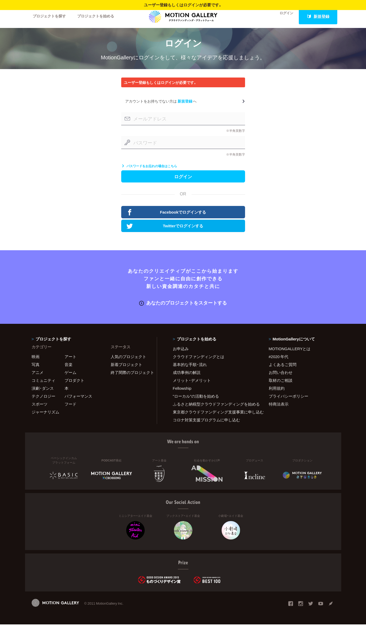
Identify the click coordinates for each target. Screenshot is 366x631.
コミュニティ (43, 387)
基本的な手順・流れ (190, 371)
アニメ (37, 379)
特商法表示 (279, 410)
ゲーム (70, 379)
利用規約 (277, 395)
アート (70, 363)
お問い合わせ (280, 379)
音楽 (68, 371)
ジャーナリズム (45, 418)
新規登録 (318, 16)
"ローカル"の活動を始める (196, 403)
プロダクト (74, 387)
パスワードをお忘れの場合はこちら (149, 170)
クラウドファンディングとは (198, 363)
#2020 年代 (279, 363)
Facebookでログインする (167, 219)
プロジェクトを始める (100, 16)
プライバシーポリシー (288, 403)
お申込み (181, 355)
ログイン (283, 16)
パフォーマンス (78, 403)
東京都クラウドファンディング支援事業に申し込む (214, 418)
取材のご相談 (280, 387)
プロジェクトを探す (51, 16)
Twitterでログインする (165, 233)
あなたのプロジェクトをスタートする (183, 309)
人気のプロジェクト (128, 363)
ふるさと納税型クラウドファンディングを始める (214, 410)
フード (70, 410)
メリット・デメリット (192, 387)
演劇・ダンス (43, 395)
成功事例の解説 (187, 379)
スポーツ (39, 410)
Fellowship (182, 395)
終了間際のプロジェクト (130, 379)
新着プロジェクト (126, 371)
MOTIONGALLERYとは (290, 355)
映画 (36, 363)
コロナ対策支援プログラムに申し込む (206, 426)
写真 (36, 371)
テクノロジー (43, 403)
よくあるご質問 (282, 371)
